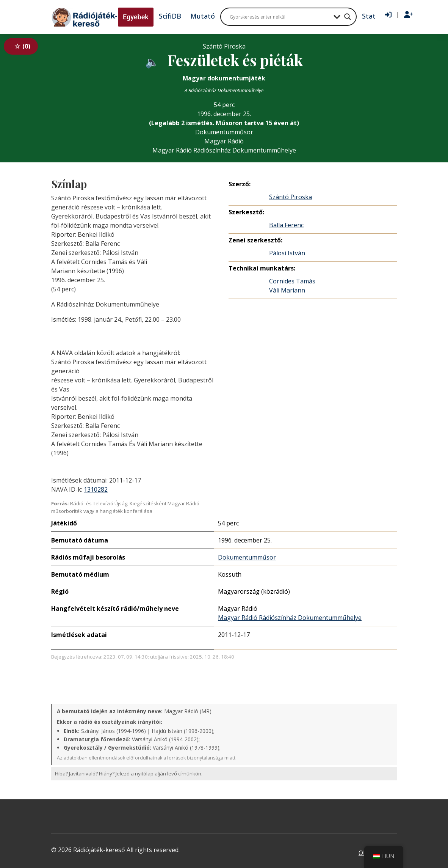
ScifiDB (170, 15)
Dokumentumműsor (224, 132)
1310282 (96, 489)
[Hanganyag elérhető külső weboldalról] (152, 61)
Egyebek (136, 17)
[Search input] (280, 16)
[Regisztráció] (408, 15)
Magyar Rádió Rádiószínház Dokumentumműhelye (224, 150)
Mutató (202, 15)
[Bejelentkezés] (388, 15)
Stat (369, 15)
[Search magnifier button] (347, 16)
